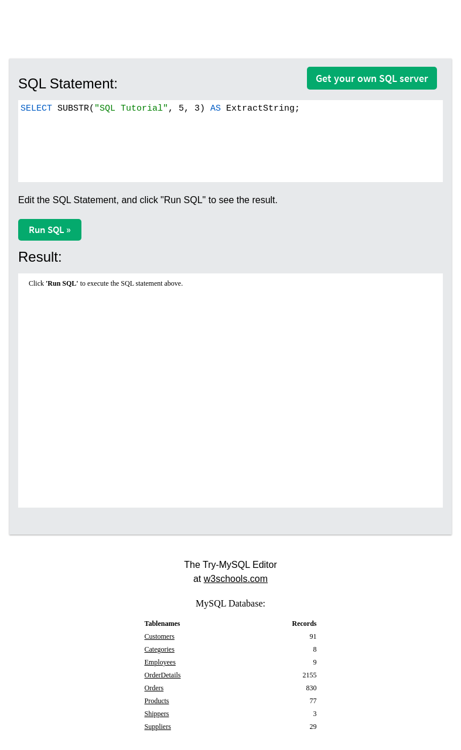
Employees (160, 662)
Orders (154, 688)
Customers (160, 636)
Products (157, 701)
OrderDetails (163, 675)
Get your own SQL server (372, 78)
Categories (160, 649)
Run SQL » (50, 229)
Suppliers (158, 726)
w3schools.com (236, 579)
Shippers (157, 714)
